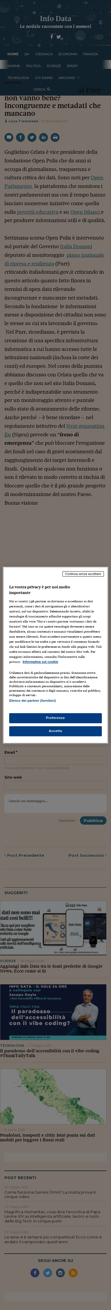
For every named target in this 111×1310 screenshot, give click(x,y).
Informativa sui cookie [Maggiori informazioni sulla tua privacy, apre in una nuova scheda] (40, 662)
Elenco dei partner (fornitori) (32, 700)
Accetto (55, 731)
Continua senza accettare (83, 574)
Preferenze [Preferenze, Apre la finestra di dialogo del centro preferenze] (55, 718)
